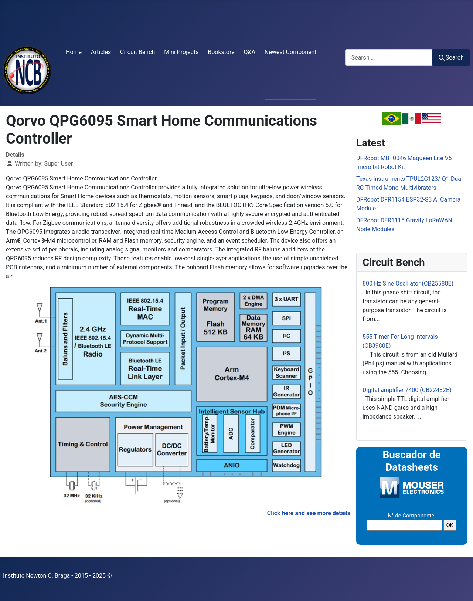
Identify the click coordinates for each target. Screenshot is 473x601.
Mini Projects (181, 51)
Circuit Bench (137, 51)
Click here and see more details (308, 513)
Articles (101, 51)
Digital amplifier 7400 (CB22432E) (407, 390)
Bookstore (221, 51)
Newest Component (291, 51)
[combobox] (389, 57)
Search (451, 57)
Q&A (249, 51)
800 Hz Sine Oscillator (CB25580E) (408, 283)
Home (74, 51)
